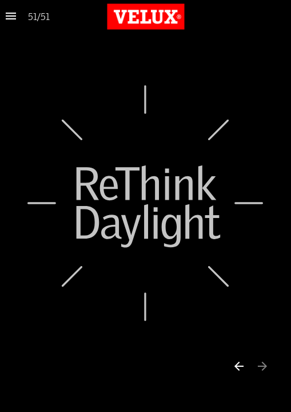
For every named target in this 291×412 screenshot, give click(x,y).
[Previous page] (238, 366)
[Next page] (262, 366)
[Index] (11, 16)
